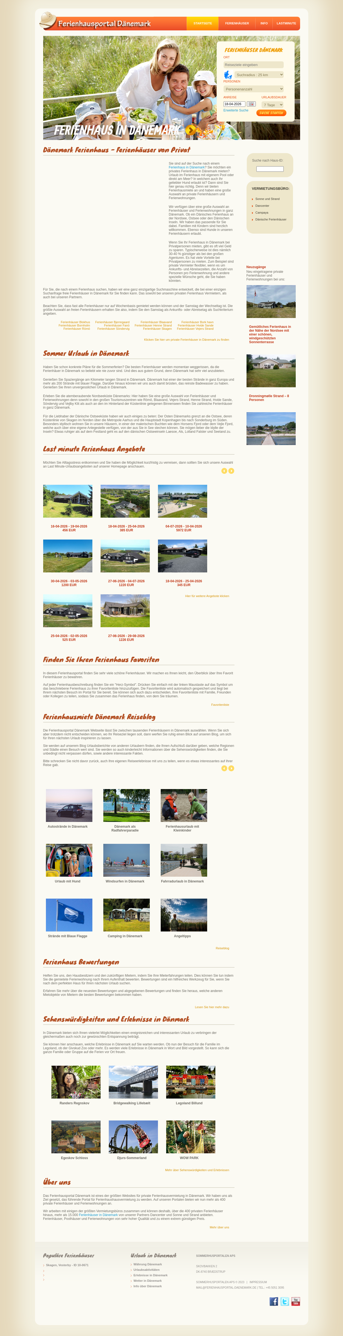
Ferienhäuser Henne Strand (153, 325)
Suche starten (271, 112)
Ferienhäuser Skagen (157, 328)
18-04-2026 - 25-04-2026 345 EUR (184, 583)
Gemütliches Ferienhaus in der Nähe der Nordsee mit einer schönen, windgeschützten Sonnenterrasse (270, 334)
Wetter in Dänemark (148, 1280)
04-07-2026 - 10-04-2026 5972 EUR (184, 528)
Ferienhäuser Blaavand (156, 322)
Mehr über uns (219, 1227)
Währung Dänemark (148, 1264)
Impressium (258, 1282)
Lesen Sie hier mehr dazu (212, 1007)
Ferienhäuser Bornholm (74, 325)
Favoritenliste (220, 704)
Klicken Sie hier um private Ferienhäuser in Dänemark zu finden (186, 339)
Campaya (262, 212)
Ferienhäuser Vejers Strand (195, 328)
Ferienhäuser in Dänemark (98, 1215)
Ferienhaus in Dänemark (187, 167)
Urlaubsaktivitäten (147, 1269)
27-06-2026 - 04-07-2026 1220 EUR (126, 583)
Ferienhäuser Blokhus (75, 322)
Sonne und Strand (268, 198)
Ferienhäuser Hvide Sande (196, 325)
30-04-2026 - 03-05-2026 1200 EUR (69, 583)
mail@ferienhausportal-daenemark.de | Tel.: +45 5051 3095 (240, 1287)
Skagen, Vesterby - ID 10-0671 (67, 1265)
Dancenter (262, 205)
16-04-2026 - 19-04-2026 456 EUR (69, 528)
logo (99, 20)
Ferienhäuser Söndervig (113, 328)
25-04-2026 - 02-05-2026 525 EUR (69, 638)
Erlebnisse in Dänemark (151, 1275)
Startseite (203, 23)
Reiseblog (222, 948)
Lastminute (286, 23)
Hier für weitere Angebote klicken (207, 596)
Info (264, 23)
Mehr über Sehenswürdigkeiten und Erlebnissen (197, 1170)
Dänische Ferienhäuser (271, 219)
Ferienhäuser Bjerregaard (112, 322)
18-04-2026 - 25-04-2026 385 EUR (126, 528)
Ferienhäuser (237, 23)
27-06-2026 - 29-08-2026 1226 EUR (126, 638)
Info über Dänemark (148, 1286)
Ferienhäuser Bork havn (197, 322)
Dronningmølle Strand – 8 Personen (269, 398)
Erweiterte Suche (236, 110)
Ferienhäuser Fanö (117, 325)
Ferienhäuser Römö (76, 328)
